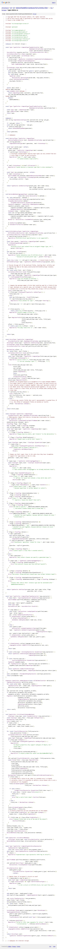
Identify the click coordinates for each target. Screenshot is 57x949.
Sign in (53, 2)
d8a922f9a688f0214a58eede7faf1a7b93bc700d (32, 8)
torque (4, 10)
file (34, 14)
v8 (11, 8)
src (52, 8)
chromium (5, 8)
